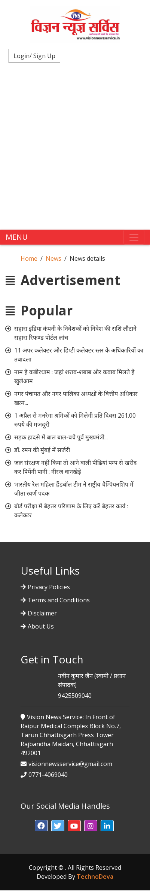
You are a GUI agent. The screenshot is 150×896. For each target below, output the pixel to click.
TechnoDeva (95, 876)
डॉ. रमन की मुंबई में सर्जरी (42, 450)
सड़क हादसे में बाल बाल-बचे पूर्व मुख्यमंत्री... (61, 437)
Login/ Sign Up (34, 56)
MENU (17, 237)
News (53, 258)
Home (29, 258)
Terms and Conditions (59, 600)
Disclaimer (42, 613)
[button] (41, 826)
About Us (41, 626)
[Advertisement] (75, 141)
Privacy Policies (49, 587)
